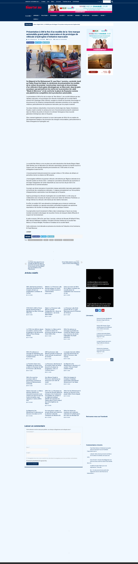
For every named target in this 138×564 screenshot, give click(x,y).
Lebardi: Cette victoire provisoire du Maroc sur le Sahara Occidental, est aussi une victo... (99, 455)
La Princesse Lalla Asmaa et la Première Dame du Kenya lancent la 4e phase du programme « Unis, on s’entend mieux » (53, 367)
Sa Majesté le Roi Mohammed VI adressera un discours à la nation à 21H (34, 412)
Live (48, 1)
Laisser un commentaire (61, 39)
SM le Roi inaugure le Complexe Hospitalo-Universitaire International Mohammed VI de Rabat (71, 380)
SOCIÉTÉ (61, 15)
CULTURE (70, 15)
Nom (28, 447)
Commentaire (30, 431)
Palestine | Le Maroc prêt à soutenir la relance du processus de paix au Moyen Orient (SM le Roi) (53, 331)
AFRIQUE (35, 15)
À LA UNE (28, 16)
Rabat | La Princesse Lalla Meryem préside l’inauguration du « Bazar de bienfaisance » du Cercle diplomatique (53, 311)
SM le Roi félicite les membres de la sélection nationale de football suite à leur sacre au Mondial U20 (72, 413)
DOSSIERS (95, 15)
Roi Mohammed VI (68, 240)
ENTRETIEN (85, 15)
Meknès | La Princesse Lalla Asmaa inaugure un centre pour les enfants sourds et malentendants (53, 289)
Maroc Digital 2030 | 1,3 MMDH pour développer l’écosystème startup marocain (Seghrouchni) (56, 24)
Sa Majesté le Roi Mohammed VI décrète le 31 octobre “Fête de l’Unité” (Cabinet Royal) (72, 366)
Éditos (52, 1)
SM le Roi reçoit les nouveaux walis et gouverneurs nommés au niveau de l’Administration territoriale (33, 380)
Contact (43, 1)
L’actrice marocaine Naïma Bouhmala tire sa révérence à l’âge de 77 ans (104, 335)
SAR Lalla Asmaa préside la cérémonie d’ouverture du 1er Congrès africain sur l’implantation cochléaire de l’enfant (34, 290)
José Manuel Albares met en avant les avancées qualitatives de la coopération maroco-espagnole (98, 284)
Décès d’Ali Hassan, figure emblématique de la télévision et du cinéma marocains (104, 327)
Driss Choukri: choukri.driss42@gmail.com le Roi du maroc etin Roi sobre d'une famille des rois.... (99, 461)
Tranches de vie (67, 1)
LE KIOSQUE (76, 1)
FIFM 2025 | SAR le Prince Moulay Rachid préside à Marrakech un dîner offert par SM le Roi (34, 310)
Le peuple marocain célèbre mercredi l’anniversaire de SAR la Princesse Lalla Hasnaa (72, 354)
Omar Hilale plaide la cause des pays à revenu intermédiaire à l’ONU (70, 263)
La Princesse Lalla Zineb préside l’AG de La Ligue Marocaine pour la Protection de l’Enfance (72, 310)
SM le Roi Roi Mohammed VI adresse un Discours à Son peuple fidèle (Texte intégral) (72, 392)
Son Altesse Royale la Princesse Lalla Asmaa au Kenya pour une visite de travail (52, 380)
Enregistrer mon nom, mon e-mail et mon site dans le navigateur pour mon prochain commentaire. (52, 458)
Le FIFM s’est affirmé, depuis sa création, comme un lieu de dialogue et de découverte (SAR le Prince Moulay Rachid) (34, 332)
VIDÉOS (35, 19)
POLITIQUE (44, 15)
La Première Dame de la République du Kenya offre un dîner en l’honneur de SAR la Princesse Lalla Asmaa (34, 366)
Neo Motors (58, 240)
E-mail (28, 452)
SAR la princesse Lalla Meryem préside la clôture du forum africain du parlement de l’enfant (53, 354)
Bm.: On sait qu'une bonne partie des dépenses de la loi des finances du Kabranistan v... (98, 471)
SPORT (103, 15)
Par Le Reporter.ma (32, 39)
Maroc (46, 240)
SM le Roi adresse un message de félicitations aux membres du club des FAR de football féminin (34, 354)
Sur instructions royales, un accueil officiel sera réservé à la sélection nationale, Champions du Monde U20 (53, 413)
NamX (51, 240)
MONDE (77, 15)
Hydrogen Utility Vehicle (35, 240)
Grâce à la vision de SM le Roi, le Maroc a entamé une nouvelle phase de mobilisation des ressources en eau (72, 290)
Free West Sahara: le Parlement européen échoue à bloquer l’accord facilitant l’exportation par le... (99, 449)
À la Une (50, 39)
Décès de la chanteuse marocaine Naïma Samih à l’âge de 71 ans (103, 350)
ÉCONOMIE (53, 15)
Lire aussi (58, 1)
